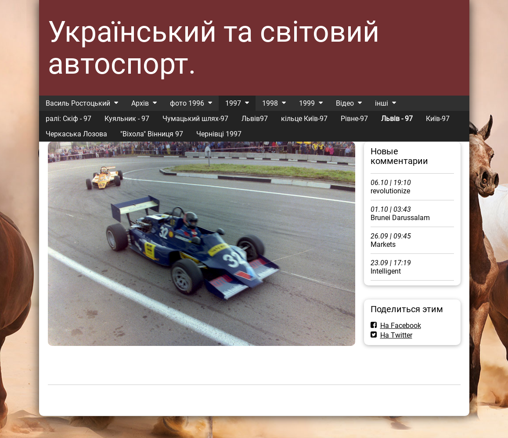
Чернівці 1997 (218, 134)
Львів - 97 (397, 118)
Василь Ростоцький (78, 103)
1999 (307, 103)
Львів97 (254, 118)
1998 (270, 103)
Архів (140, 103)
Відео (345, 103)
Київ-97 (438, 118)
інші (381, 103)
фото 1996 (187, 103)
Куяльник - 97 (126, 118)
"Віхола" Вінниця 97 (151, 134)
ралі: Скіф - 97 (68, 118)
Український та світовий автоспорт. (213, 48)
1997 (233, 103)
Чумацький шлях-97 (195, 118)
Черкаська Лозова (76, 134)
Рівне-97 (354, 118)
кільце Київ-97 (304, 118)
